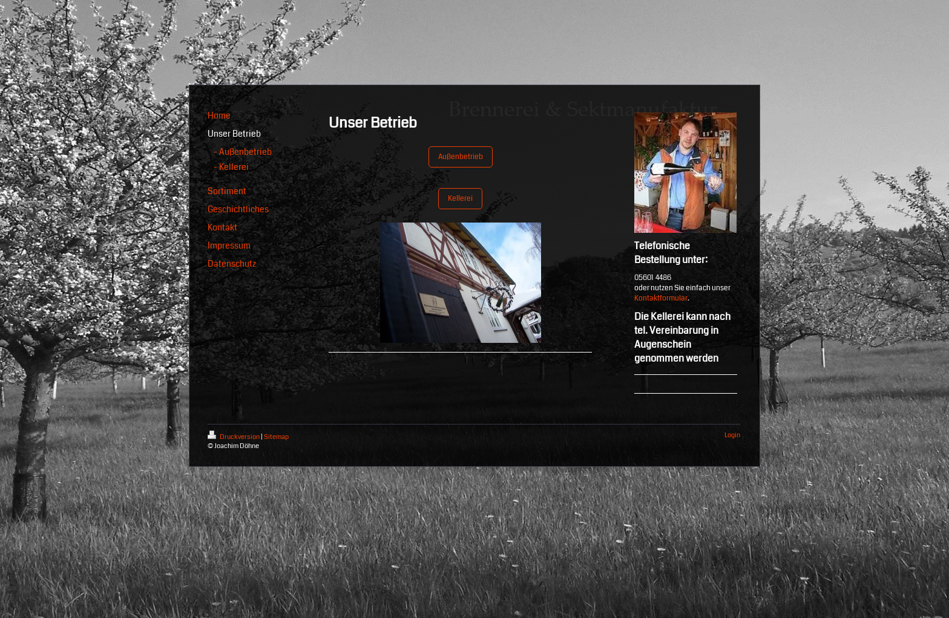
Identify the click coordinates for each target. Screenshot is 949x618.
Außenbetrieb (460, 157)
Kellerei (460, 199)
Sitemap (276, 436)
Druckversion (234, 436)
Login (732, 435)
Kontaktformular (661, 298)
